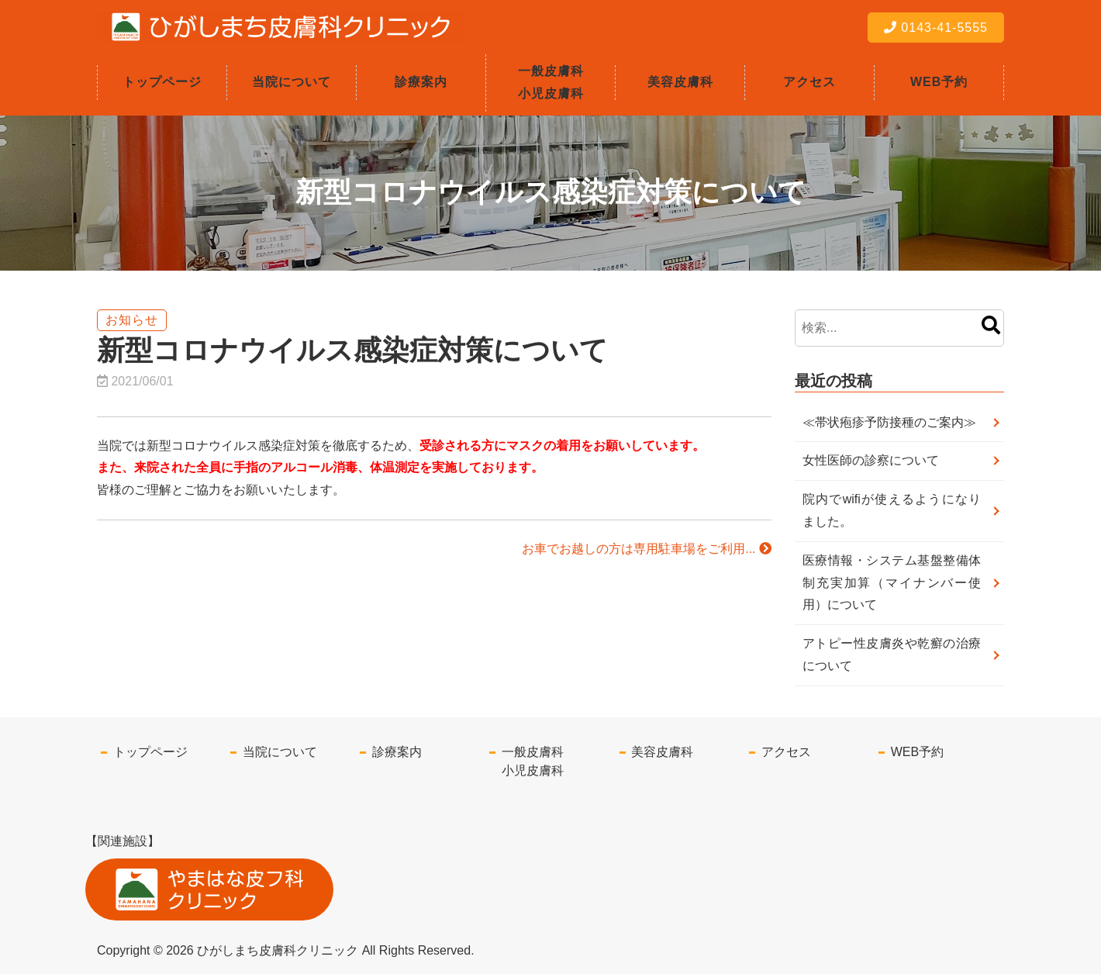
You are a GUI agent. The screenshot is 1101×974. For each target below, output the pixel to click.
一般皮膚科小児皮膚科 (551, 82)
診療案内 (421, 81)
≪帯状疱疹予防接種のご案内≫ (889, 422)
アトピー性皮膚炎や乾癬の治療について (891, 654)
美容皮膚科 (680, 81)
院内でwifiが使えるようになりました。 (891, 510)
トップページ (162, 81)
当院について (291, 81)
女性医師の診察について (870, 460)
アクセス (809, 81)
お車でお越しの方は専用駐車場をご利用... (646, 548)
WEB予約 (939, 81)
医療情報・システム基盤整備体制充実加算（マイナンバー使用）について (891, 583)
